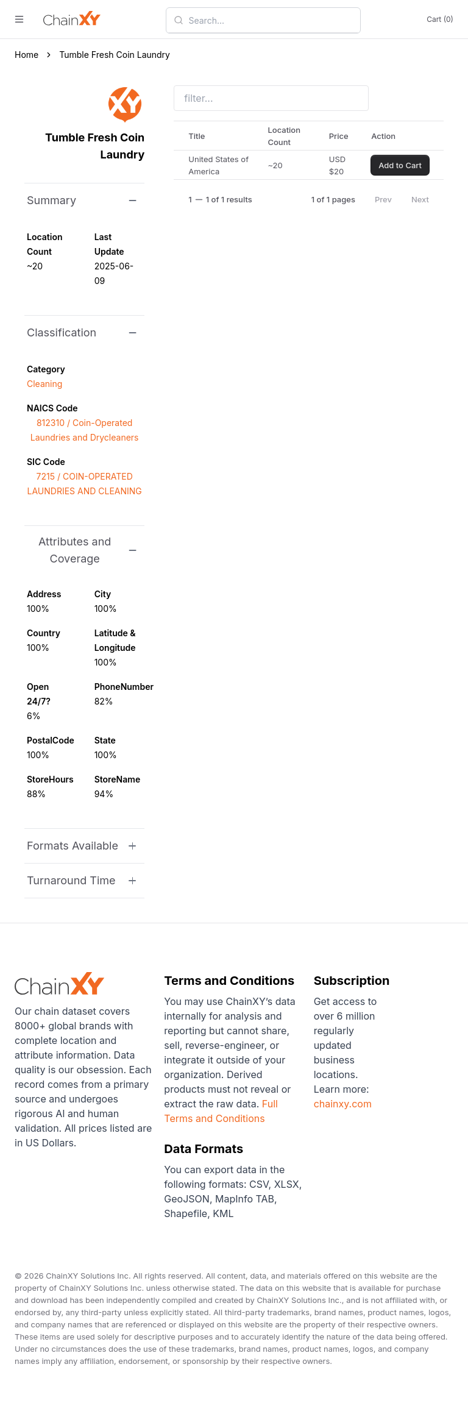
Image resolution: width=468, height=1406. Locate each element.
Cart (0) (440, 19)
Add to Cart (400, 165)
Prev (383, 199)
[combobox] (270, 20)
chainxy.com (343, 1104)
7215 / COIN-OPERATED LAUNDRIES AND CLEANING (84, 483)
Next (420, 199)
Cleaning (44, 383)
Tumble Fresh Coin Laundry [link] (114, 54)
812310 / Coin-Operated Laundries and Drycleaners (84, 429)
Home (26, 54)
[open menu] (19, 19)
